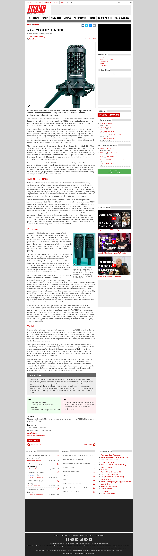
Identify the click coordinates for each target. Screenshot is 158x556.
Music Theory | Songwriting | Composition (116, 481)
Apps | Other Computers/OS (111, 472)
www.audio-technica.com (36, 436)
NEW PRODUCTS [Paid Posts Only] (113, 465)
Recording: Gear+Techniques (34, 460)
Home (29, 18)
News (36, 18)
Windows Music (106, 467)
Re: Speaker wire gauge (35, 464)
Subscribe (47, 2)
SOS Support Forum (108, 494)
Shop (56, 2)
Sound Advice (105, 18)
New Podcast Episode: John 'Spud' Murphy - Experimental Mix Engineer (78, 455)
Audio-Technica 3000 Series (108, 152)
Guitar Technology (107, 462)
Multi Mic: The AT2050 (38, 179)
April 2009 (92, 39)
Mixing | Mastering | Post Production (114, 457)
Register (38, 2)
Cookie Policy (73, 535)
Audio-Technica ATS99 (107, 156)
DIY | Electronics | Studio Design (35, 477)
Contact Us (63, 535)
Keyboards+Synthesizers (109, 460)
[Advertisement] (114, 190)
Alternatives (35, 375)
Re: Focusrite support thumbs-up (38, 455)
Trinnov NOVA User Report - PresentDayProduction (112, 253)
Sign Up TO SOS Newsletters (114, 171)
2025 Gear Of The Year (107, 139)
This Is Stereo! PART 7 (106, 127)
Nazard (29, 492)
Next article (88, 445)
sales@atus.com (33, 433)
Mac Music (105, 469)
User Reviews (105, 484)
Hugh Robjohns (31, 475)
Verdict (30, 326)
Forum (45, 18)
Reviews (67, 18)
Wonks (29, 484)
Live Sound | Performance (33, 469)
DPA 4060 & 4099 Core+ (107, 131)
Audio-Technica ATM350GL (108, 164)
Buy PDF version (33, 441)
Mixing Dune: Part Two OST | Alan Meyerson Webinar (112, 230)
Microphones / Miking (37, 37)
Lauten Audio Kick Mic (106, 123)
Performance (33, 229)
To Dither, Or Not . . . (70, 468)
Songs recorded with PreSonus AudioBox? (77, 463)
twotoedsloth (31, 467)
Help (62, 2)
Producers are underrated (72, 484)
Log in (29, 2)
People (92, 18)
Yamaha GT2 (67, 476)
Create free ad (114, 115)
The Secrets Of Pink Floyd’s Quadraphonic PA (110, 276)
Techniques (80, 18)
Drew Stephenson (32, 458)
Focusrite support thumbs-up (73, 459)
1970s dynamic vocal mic (71, 492)
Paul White (32, 39)
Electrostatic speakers (71, 472)
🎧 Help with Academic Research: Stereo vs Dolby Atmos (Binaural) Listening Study (78, 488)
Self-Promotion (106, 489)
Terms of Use (99, 535)
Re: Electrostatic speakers (36, 472)
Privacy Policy (89, 535)
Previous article (36, 445)
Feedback (104, 491)
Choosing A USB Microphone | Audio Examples (114, 160)
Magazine (56, 18)
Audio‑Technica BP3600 (107, 148)
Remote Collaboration (109, 486)
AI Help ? (65, 480)
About (56, 535)
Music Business (121, 18)
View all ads (103, 115)
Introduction (103, 58)
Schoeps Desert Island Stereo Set (110, 135)
